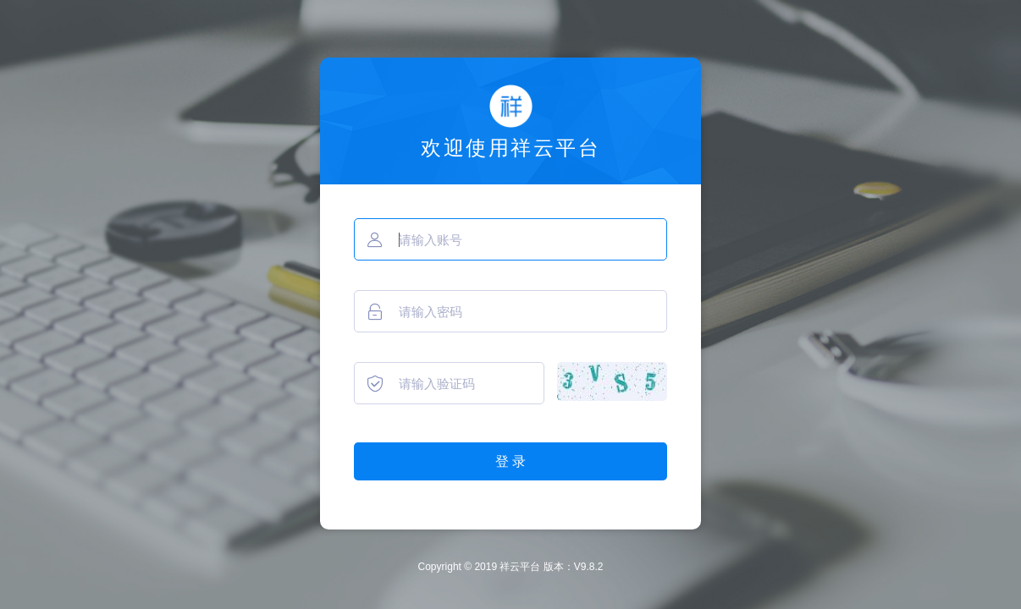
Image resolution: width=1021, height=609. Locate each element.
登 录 (510, 461)
